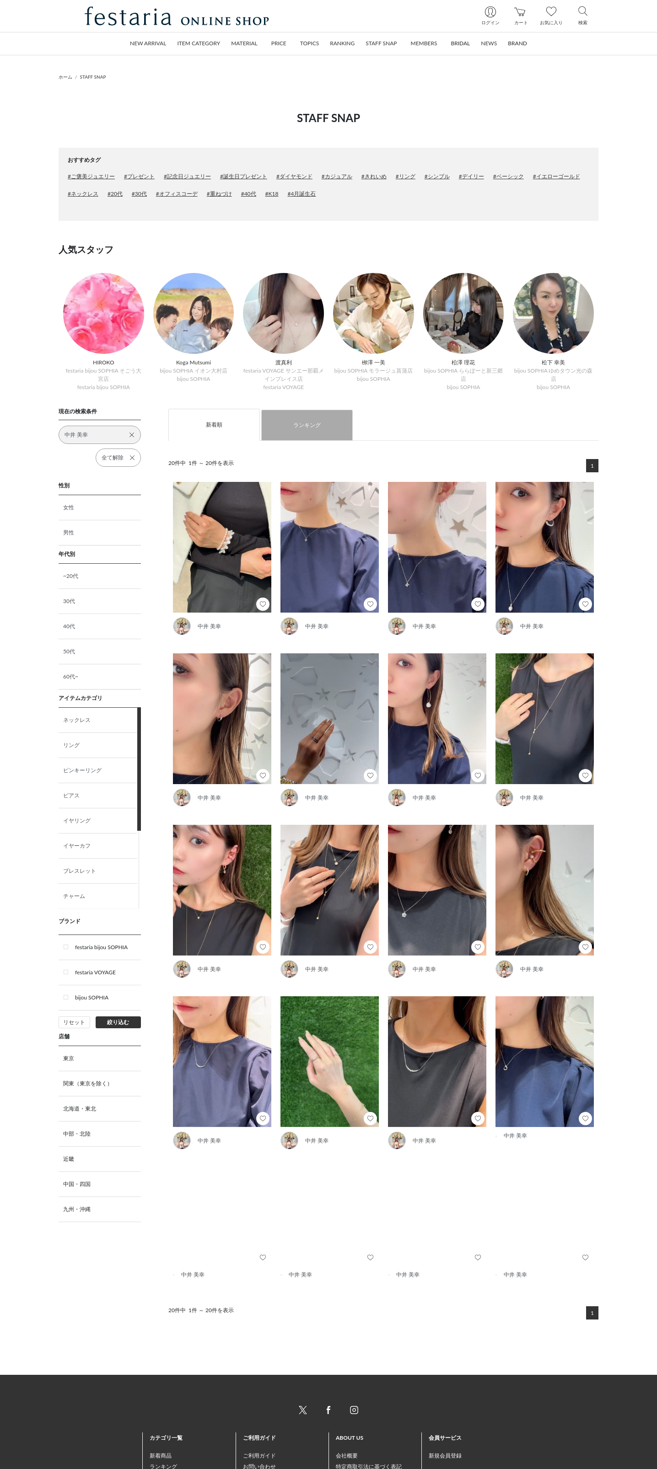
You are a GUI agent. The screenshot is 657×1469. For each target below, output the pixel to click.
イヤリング (77, 820)
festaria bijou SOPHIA (101, 947)
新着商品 (161, 1413)
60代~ (70, 676)
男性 (68, 532)
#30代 (139, 193)
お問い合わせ (259, 1424)
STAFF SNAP (93, 77)
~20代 (70, 575)
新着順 (214, 424)
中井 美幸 (209, 626)
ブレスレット (79, 870)
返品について (259, 1457)
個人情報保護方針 (358, 1446)
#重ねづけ (219, 193)
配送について (259, 1446)
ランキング (307, 425)
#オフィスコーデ (177, 193)
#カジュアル (337, 176)
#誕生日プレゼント (243, 176)
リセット (74, 1022)
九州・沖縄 (77, 1209)
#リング (405, 176)
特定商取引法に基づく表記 (369, 1424)
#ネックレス (83, 193)
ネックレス (77, 719)
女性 (68, 507)
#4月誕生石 (301, 193)
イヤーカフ (77, 845)
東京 (68, 1058)
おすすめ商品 (166, 1435)
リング (71, 745)
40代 (69, 626)
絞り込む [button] (118, 1022)
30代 (69, 601)
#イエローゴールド (556, 176)
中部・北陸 (77, 1133)
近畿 (68, 1158)
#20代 (115, 193)
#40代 (248, 193)
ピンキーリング (82, 770)
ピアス (71, 795)
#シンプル (437, 176)
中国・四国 (77, 1184)
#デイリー (471, 176)
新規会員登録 (445, 1413)
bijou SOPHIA (91, 997)
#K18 (272, 193)
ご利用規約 (349, 1435)
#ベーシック (508, 176)
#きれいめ (374, 176)
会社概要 (347, 1413)
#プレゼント (139, 176)
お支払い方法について (270, 1435)
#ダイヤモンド (294, 176)
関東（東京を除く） (88, 1083)
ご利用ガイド (259, 1413)
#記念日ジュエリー (187, 176)
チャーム (74, 895)
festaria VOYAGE (95, 972)
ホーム (65, 77)
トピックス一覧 (169, 1457)
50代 (69, 651)
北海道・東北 (79, 1108)
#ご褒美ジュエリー (91, 176)
